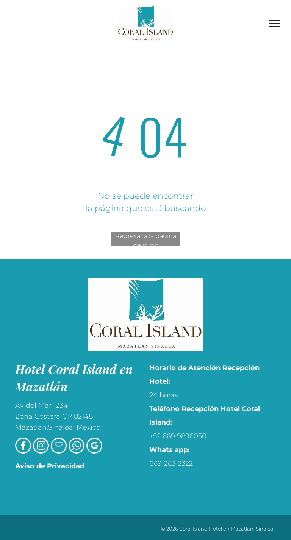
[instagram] (41, 446)
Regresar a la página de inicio (145, 239)
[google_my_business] (94, 446)
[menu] (274, 23)
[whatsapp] (76, 446)
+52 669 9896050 (178, 436)
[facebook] (23, 446)
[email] (59, 446)
